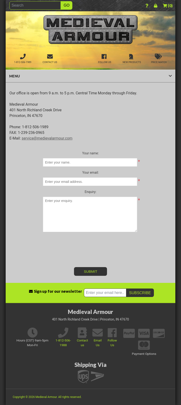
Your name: (90, 153)
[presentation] (90, 245)
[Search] (35, 5)
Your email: (90, 172)
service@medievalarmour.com (47, 138)
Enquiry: (90, 192)
